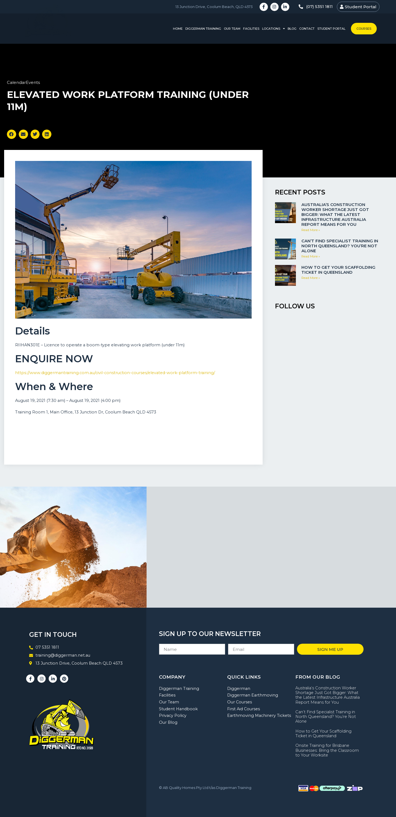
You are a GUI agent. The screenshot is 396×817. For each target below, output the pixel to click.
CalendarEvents (23, 82)
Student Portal (331, 29)
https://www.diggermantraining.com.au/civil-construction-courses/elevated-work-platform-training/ (115, 372)
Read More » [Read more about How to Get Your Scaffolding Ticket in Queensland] (310, 278)
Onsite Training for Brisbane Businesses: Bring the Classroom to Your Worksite (327, 750)
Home (178, 29)
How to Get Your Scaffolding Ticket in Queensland (338, 270)
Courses (363, 29)
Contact (307, 29)
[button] (11, 134)
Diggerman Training (203, 29)
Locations (273, 28)
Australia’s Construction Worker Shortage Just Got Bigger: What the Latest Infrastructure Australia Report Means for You (335, 214)
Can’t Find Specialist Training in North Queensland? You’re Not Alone (339, 245)
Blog (292, 29)
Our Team (232, 29)
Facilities (251, 29)
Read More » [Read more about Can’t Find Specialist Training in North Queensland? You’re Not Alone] (310, 256)
